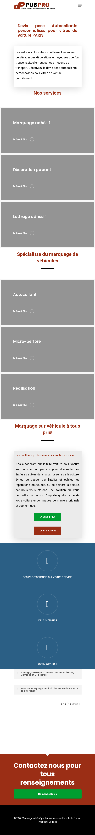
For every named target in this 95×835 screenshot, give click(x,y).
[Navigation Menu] (80, 5)
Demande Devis (47, 794)
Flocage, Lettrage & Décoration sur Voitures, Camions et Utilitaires (45, 715)
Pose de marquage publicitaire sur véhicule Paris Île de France (47, 731)
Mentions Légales (48, 822)
